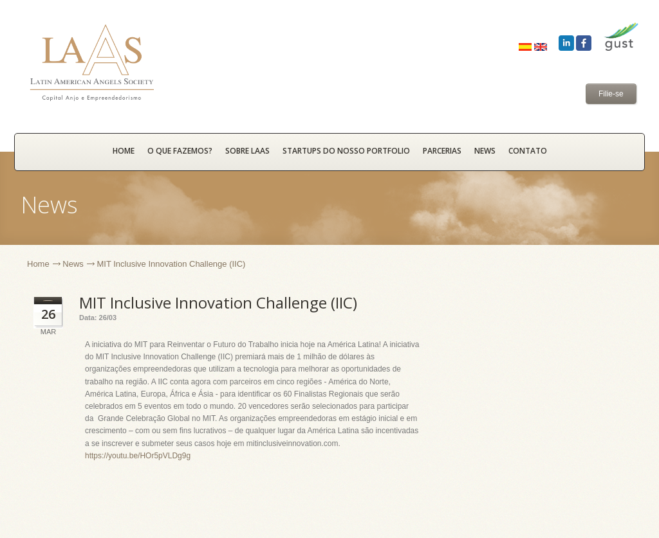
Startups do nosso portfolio (346, 150)
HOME (124, 150)
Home (38, 264)
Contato (527, 150)
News (485, 150)
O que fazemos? (179, 150)
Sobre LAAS (247, 150)
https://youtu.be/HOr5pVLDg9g (137, 455)
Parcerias (442, 150)
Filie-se (611, 93)
